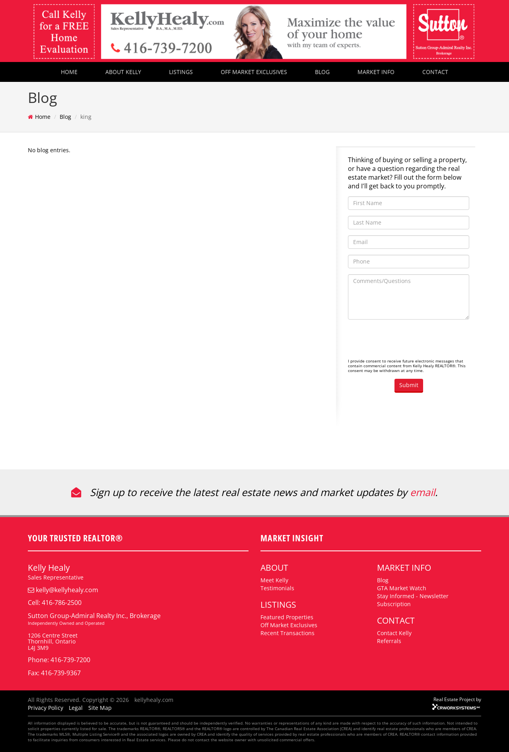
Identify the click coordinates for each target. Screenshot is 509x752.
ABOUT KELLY (123, 72)
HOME (69, 72)
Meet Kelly (274, 580)
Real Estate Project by (457, 699)
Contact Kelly (394, 633)
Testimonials (277, 588)
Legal (76, 707)
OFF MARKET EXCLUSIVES (254, 72)
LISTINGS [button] (181, 72)
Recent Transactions (287, 633)
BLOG (322, 72)
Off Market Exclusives (288, 625)
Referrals (389, 641)
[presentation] (408, 341)
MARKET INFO (375, 72)
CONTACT (435, 72)
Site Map (100, 707)
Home (43, 116)
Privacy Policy (45, 707)
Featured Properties (286, 617)
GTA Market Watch (401, 588)
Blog (65, 116)
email (422, 492)
